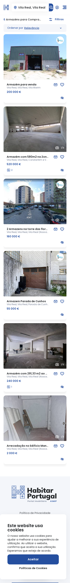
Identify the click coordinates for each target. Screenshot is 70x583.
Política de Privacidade (35, 513)
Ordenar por (15, 28)
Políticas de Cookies (33, 568)
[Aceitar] (33, 559)
